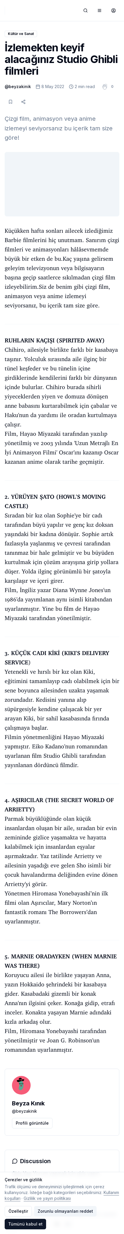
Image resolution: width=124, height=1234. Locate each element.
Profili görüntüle (32, 1123)
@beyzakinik (18, 86)
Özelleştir (18, 1211)
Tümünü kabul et (25, 1223)
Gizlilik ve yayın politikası (47, 1198)
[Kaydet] (10, 102)
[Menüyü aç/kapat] (99, 10)
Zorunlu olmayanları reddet (65, 1211)
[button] (112, 87)
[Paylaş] (23, 102)
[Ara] (85, 10)
